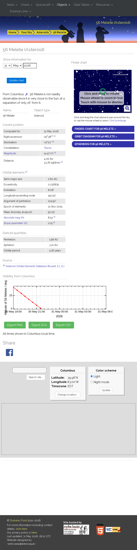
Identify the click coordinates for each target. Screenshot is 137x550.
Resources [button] (103, 4)
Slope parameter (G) (15, 223)
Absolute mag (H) (14, 217)
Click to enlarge (118, 120)
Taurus (48, 147)
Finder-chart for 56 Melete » (95, 128)
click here (21, 528)
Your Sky (26, 32)
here (34, 532)
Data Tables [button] (82, 4)
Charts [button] (25, 4)
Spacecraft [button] (43, 4)
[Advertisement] (68, 429)
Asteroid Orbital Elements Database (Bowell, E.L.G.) (35, 266)
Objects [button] (62, 4)
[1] (54, 136)
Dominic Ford (18, 520)
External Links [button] (19, 11)
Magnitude (10, 153)
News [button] (11, 4)
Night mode (99, 382)
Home (12, 32)
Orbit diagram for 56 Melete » (96, 136)
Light (95, 376)
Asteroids (43, 32)
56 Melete (59, 32)
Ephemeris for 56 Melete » (93, 144)
